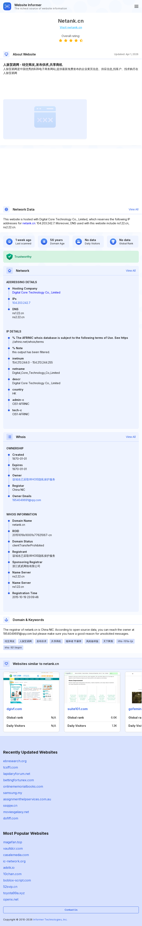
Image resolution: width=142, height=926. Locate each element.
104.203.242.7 (21, 302)
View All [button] (133, 209)
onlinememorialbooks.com (23, 786)
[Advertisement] (70, 87)
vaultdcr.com (13, 848)
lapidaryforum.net (16, 774)
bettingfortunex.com (18, 780)
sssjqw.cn (10, 805)
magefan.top (12, 842)
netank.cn (29, 223)
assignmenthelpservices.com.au (27, 799)
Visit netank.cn (71, 27)
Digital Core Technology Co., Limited (36, 292)
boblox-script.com (17, 880)
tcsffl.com (10, 767)
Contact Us (71, 909)
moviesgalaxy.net (16, 812)
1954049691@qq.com (26, 500)
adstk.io (9, 868)
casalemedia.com (16, 855)
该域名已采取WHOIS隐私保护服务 (33, 479)
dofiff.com (10, 818)
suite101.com (78, 709)
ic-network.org (14, 861)
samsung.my (12, 793)
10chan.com (12, 874)
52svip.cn (10, 887)
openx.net (10, 899)
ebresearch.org (14, 761)
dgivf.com (14, 709)
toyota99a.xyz (14, 893)
